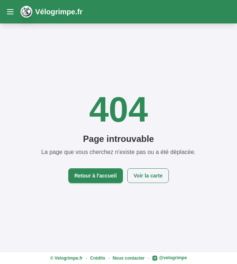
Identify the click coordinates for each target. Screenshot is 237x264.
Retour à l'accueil (95, 176)
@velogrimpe (169, 258)
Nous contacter (129, 258)
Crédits (97, 258)
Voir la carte (148, 176)
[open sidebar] (10, 11)
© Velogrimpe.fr (66, 258)
